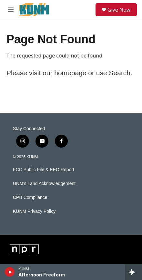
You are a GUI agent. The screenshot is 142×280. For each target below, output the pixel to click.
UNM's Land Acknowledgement (44, 183)
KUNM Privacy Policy (34, 211)
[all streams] (133, 272)
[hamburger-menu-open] (10, 9)
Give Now (118, 10)
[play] (10, 272)
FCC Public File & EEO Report (43, 169)
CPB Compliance (30, 197)
